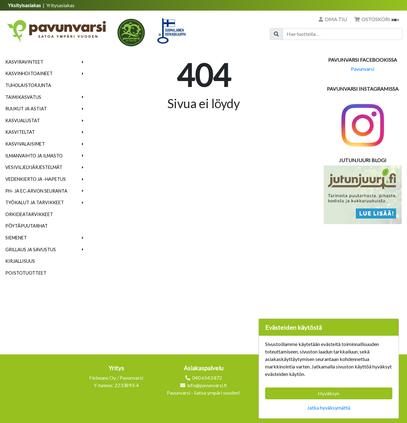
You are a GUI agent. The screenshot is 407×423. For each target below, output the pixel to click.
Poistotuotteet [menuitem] (25, 273)
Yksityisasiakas (25, 5)
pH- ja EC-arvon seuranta (36, 191)
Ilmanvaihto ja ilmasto (34, 155)
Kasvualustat (22, 120)
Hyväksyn (328, 393)
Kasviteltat (20, 132)
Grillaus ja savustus (30, 249)
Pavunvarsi (362, 69)
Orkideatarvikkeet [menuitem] (29, 214)
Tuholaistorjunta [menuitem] (28, 85)
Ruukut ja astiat (26, 108)
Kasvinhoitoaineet (29, 73)
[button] (82, 62)
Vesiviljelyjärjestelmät (33, 167)
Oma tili (333, 19)
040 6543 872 (207, 378)
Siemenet (16, 237)
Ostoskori (376, 19)
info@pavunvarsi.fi (207, 385)
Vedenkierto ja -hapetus (35, 179)
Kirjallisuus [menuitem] (20, 261)
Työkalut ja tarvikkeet (34, 202)
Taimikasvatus (23, 97)
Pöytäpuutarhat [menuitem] (26, 225)
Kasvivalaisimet (25, 144)
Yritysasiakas (60, 5)
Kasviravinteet (24, 62)
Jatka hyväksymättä (328, 408)
